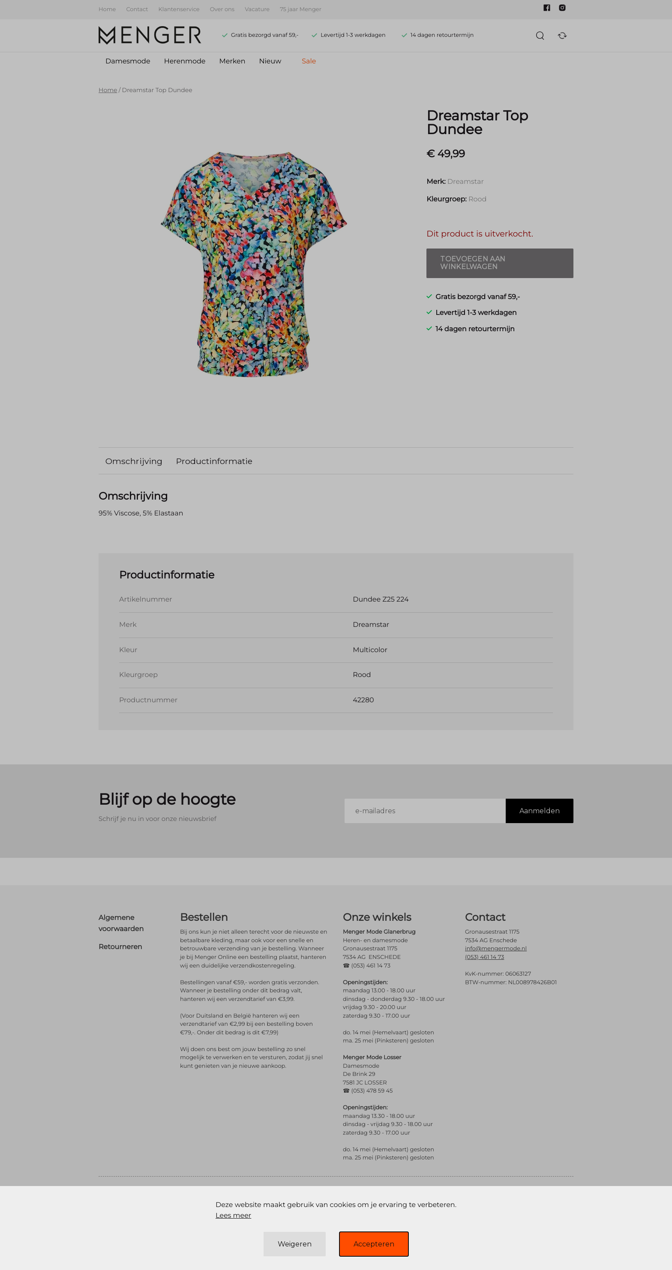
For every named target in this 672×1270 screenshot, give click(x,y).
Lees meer (233, 1216)
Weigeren (295, 1244)
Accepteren (374, 1244)
